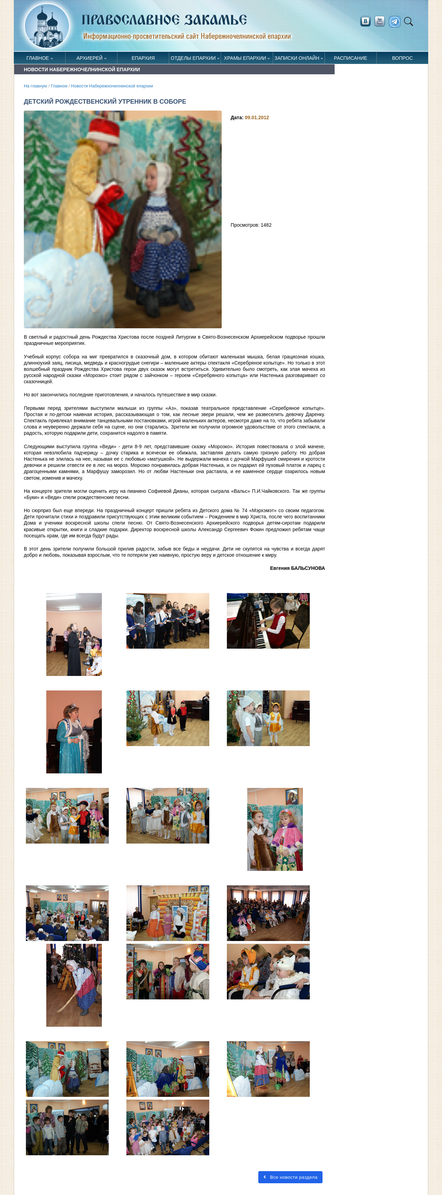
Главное (38, 58)
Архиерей (89, 58)
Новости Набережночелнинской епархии (112, 86)
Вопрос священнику (402, 59)
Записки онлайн (297, 58)
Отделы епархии (193, 58)
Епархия (143, 58)
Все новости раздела (290, 1177)
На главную (35, 86)
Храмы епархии (245, 58)
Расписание (350, 58)
